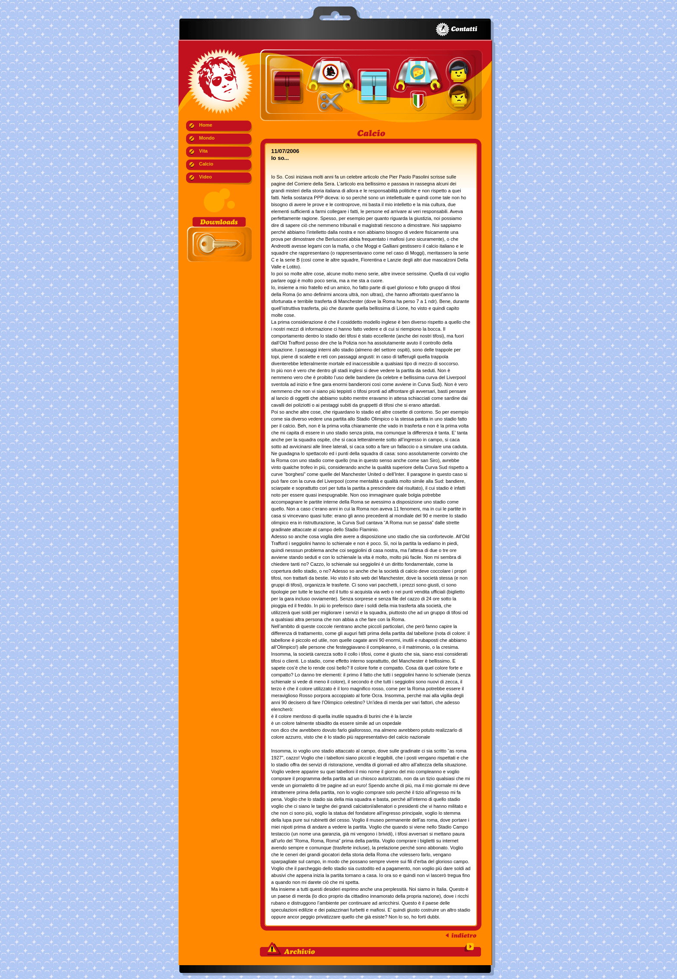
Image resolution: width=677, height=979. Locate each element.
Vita (203, 150)
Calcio (206, 163)
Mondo (207, 137)
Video (205, 176)
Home (205, 125)
